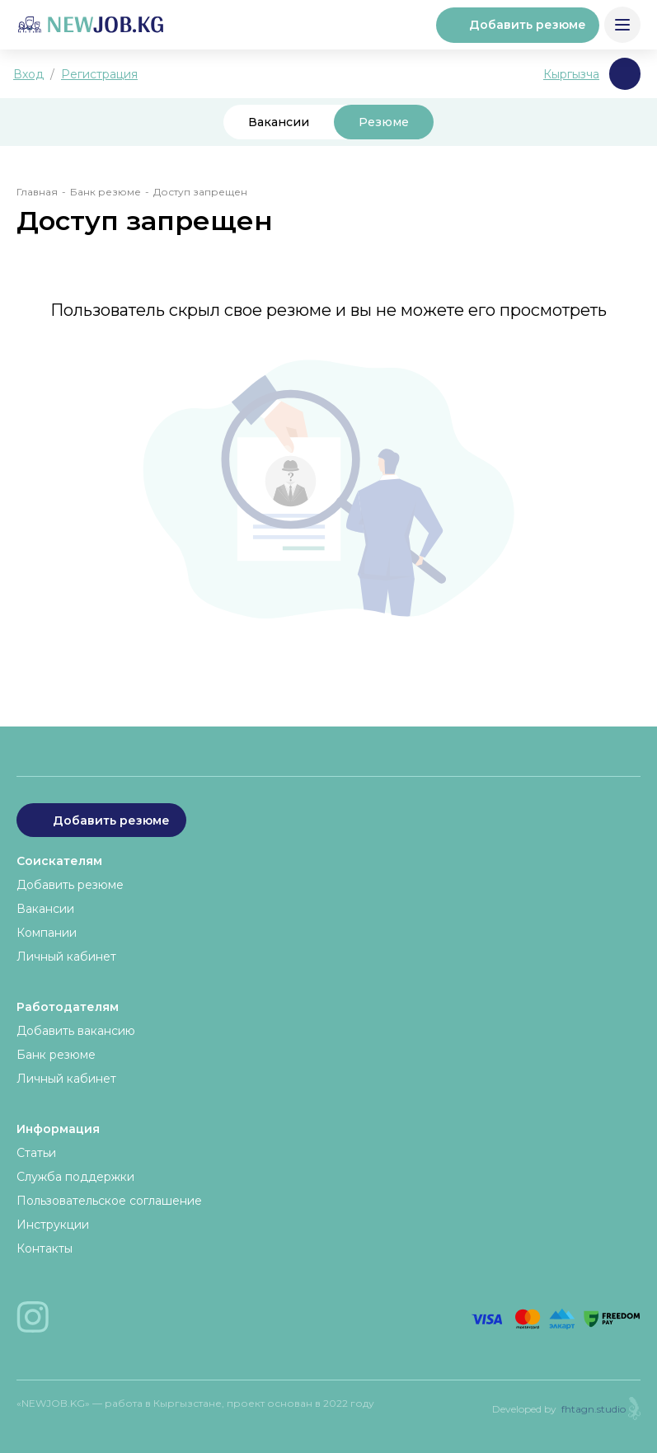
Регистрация (99, 74)
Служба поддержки (75, 1176)
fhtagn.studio (593, 1409)
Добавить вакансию (75, 1030)
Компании (46, 932)
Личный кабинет (66, 956)
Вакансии (278, 122)
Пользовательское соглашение (109, 1200)
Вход (28, 74)
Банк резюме (105, 192)
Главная (37, 192)
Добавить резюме (517, 24)
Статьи (36, 1152)
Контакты (44, 1248)
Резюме (384, 122)
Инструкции (52, 1224)
